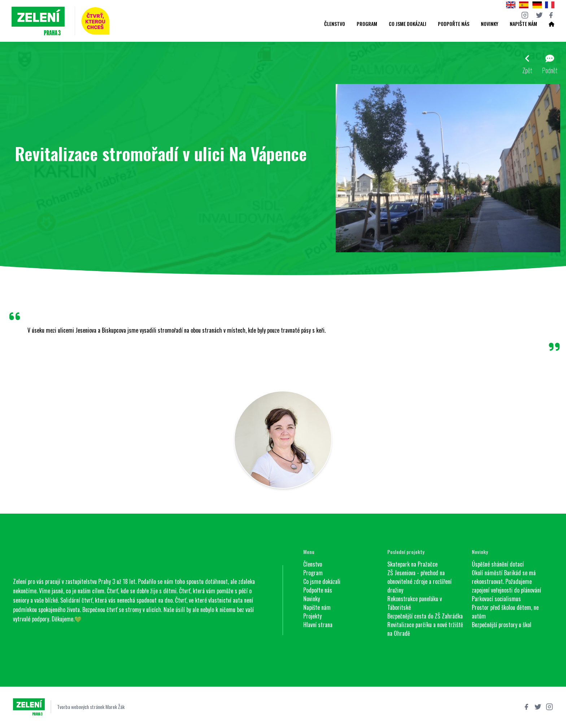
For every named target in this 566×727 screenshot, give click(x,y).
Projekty (312, 616)
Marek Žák (115, 706)
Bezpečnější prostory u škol (501, 624)
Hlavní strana (317, 624)
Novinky (489, 23)
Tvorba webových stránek (80, 706)
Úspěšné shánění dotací (498, 564)
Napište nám (523, 23)
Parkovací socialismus (496, 598)
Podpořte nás (453, 23)
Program (367, 23)
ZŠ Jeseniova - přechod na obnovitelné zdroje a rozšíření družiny (419, 581)
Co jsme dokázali (407, 23)
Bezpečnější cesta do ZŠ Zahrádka (425, 616)
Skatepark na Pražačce (412, 564)
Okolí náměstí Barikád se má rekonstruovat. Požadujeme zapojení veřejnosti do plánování (506, 581)
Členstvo (334, 23)
